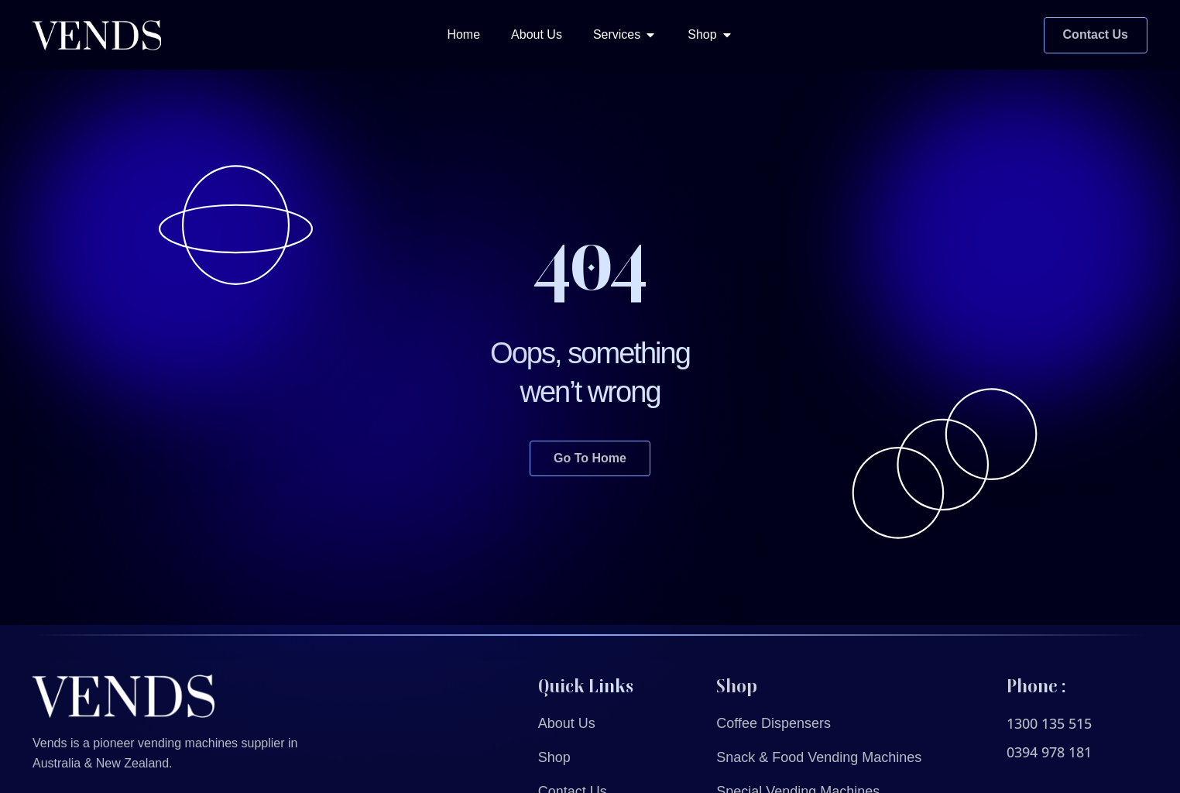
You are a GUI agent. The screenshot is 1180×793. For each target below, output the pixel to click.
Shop (554, 757)
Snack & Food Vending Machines (818, 757)
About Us (566, 723)
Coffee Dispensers (773, 723)
